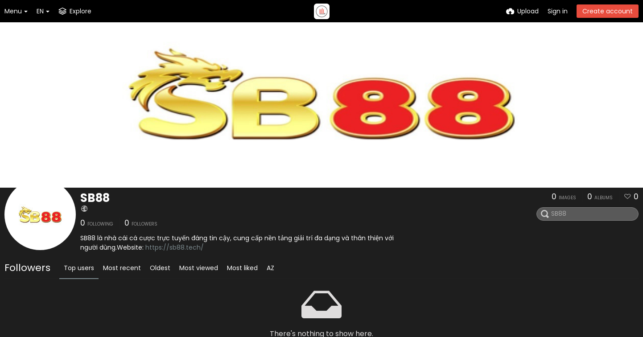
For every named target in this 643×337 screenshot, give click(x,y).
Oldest (160, 267)
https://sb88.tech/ (174, 247)
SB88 (95, 198)
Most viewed (198, 267)
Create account (607, 11)
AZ (270, 267)
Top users (79, 267)
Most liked (242, 267)
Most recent (122, 267)
